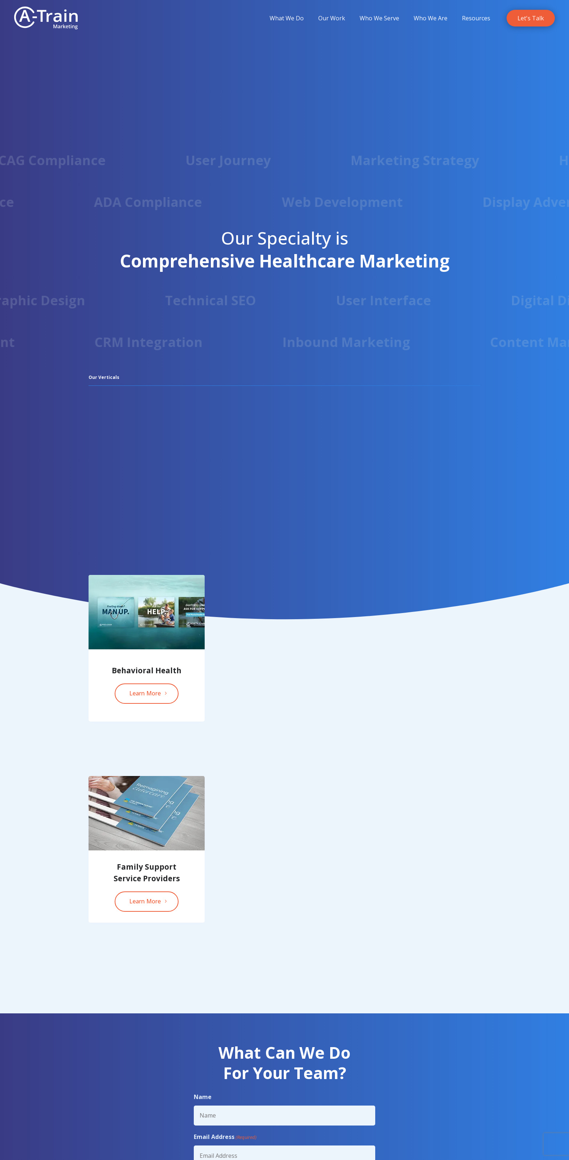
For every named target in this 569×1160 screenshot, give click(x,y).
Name (203, 1097)
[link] (46, 18)
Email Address (225, 1137)
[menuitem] (286, 18)
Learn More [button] (145, 693)
